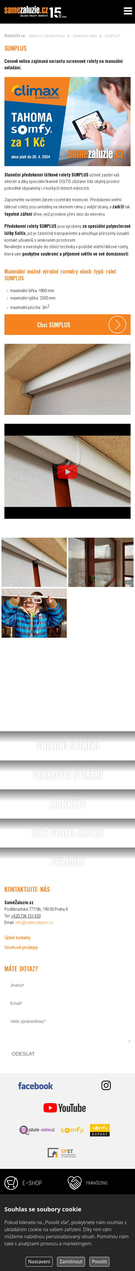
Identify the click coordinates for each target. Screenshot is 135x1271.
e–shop (32, 1183)
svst (64, 1152)
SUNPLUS (112, 36)
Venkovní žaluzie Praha (47, 36)
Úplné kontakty (17, 937)
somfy (72, 1130)
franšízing (97, 1183)
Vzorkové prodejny (21, 947)
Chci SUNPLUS (53, 324)
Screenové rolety (85, 36)
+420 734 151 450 (26, 916)
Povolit (99, 1261)
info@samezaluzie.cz (34, 922)
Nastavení (39, 1261)
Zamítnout (70, 1261)
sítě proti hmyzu (67, 833)
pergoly (67, 862)
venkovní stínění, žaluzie (67, 775)
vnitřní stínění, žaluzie (67, 745)
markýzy (67, 804)
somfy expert (100, 1130)
